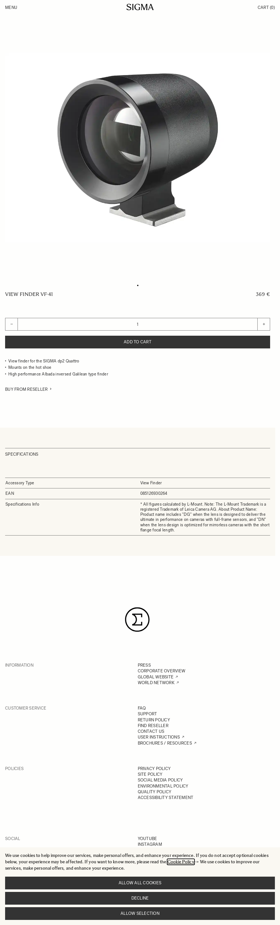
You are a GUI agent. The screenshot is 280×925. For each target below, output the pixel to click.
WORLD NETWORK (156, 682)
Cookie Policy (180, 862)
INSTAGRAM (150, 844)
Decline (140, 898)
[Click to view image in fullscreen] (137, 147)
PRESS (144, 665)
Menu (11, 7)
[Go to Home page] (140, 7)
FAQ (142, 708)
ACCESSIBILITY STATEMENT (166, 797)
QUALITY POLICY (155, 791)
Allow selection (140, 913)
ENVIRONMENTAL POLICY (163, 786)
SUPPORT (147, 713)
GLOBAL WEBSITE (156, 677)
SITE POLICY (150, 774)
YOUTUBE (147, 838)
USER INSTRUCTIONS (159, 737)
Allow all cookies (140, 882)
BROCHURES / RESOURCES (165, 743)
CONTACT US (151, 731)
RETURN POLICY (154, 720)
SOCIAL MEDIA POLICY (160, 780)
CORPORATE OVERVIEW (162, 671)
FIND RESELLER (153, 725)
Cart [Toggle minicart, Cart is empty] (266, 7)
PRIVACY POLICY (154, 768)
